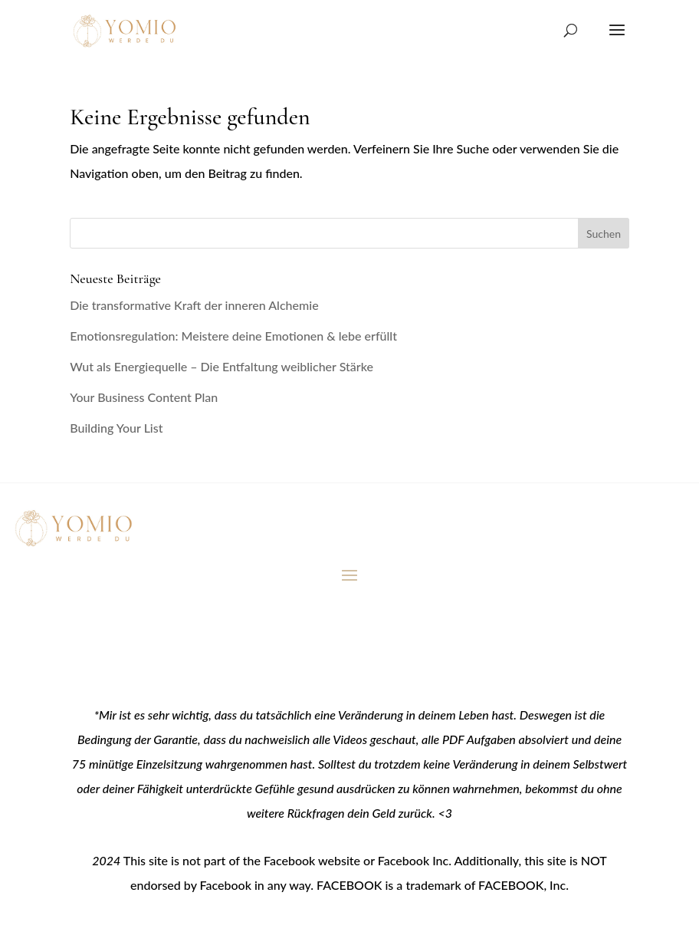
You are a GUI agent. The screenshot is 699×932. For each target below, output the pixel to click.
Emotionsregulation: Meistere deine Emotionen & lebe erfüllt (233, 335)
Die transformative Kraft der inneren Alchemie (194, 305)
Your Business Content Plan (144, 397)
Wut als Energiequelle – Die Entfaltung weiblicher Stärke (221, 366)
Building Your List (116, 427)
